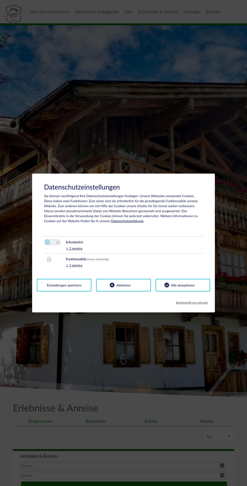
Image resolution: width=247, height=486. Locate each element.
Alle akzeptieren (183, 285)
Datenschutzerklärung (127, 221)
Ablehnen (123, 285)
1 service (74, 248)
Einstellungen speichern (64, 285)
